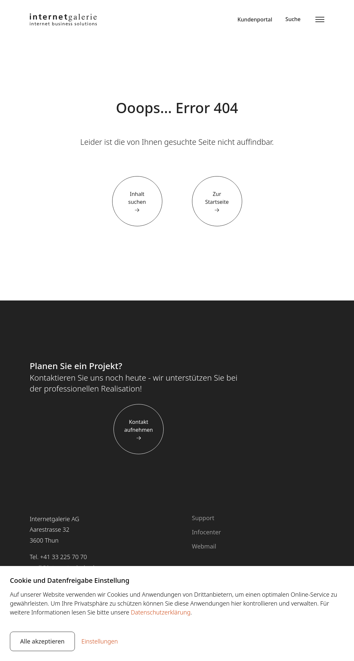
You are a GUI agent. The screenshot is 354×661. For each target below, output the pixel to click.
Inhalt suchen (137, 197)
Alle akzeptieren (42, 641)
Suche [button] (293, 19)
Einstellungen (99, 641)
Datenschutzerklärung (160, 612)
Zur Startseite (217, 197)
